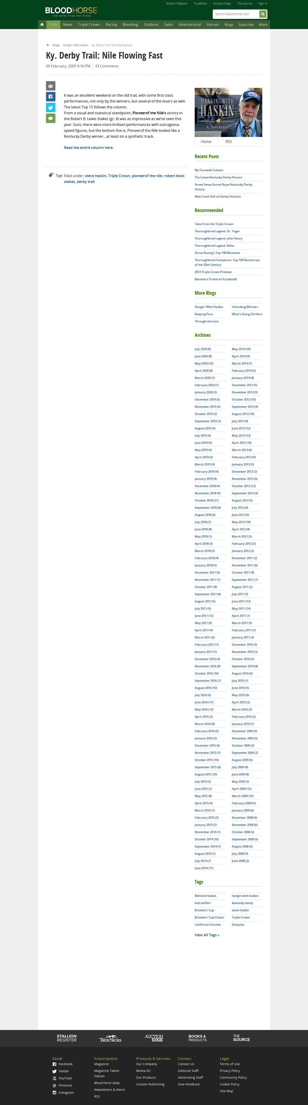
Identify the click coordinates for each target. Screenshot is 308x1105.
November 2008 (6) (245, 825)
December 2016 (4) (207, 659)
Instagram (63, 1092)
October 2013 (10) (244, 399)
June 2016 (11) (204, 702)
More (263, 24)
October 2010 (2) (243, 659)
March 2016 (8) (205, 724)
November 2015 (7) (207, 753)
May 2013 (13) (241, 435)
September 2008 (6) (245, 839)
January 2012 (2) (243, 551)
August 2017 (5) (205, 601)
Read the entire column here (88, 147)
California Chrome (208, 925)
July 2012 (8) (240, 508)
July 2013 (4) (240, 421)
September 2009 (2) (245, 753)
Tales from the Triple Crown (214, 224)
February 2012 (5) (244, 544)
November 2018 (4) (207, 493)
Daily (53, 24)
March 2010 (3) (242, 709)
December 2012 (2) (244, 471)
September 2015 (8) (208, 767)
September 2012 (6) (245, 493)
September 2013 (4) (245, 407)
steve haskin (95, 175)
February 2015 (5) (207, 818)
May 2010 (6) (240, 695)
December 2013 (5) (244, 385)
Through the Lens (207, 321)
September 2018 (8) (208, 508)
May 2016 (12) (204, 709)
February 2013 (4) (244, 457)
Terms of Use (230, 1064)
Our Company (146, 1064)
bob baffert (203, 903)
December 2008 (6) (244, 818)
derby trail (86, 181)
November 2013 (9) (245, 392)
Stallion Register (176, 3)
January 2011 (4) (243, 637)
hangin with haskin (245, 896)
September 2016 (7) (208, 681)
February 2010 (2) (244, 717)
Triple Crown (89, 24)
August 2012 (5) (242, 500)
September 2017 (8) (208, 594)
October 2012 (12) (244, 486)
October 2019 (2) (206, 414)
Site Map (226, 1091)
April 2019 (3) (204, 457)
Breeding (130, 24)
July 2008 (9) (240, 854)
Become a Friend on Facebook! (216, 279)
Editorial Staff (188, 1071)
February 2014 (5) (244, 371)
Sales (168, 24)
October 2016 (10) (207, 673)
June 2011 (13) (241, 601)
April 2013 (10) (241, 443)
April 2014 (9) (241, 356)
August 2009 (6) (242, 760)
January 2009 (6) (243, 810)
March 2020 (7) (205, 378)
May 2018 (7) (203, 536)
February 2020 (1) (207, 385)
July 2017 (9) (203, 608)
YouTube (62, 1078)
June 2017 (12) (204, 616)
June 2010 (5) (240, 688)
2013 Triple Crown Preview (213, 272)
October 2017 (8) (206, 587)
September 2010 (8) (245, 666)
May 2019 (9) (203, 450)
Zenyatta (238, 925)
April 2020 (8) (204, 371)
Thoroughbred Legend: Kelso (214, 246)
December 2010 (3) (244, 644)
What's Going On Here (247, 314)
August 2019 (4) (205, 428)
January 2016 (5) (206, 738)
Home (47, 44)
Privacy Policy (230, 1071)
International (190, 24)
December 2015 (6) (207, 745)
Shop (198, 1038)
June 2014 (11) (204, 868)
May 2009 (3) (240, 781)
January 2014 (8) (243, 378)
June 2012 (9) (240, 515)
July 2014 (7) (203, 861)
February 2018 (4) (207, 558)
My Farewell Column (209, 170)
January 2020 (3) (206, 392)
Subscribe (246, 24)
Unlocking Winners (245, 307)
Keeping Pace (204, 314)
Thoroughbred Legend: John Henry (218, 238)
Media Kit (143, 1071)
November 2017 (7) (207, 580)
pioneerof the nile (147, 175)
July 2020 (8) (203, 349)
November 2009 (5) (245, 738)
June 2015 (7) (203, 789)
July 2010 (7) (240, 681)
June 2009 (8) (240, 774)
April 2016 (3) (204, 717)
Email (50, 86)
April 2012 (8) (241, 529)
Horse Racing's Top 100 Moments (217, 253)
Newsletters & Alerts (109, 1089)
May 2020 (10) (204, 363)
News (67, 24)
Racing (111, 24)
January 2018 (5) (206, 565)
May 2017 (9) (203, 623)
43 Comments (107, 66)
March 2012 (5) (242, 536)
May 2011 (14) (241, 608)
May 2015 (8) (203, 796)
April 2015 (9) (204, 803)
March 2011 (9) (242, 623)
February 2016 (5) (207, 731)
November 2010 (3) (245, 652)
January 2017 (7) (206, 652)
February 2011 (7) (244, 630)
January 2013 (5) (243, 464)
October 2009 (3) (243, 745)
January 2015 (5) (206, 825)
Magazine (101, 1064)
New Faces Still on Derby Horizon (218, 196)
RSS (229, 141)
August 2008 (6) (242, 846)
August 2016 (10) (206, 688)
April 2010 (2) (241, 702)
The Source (244, 3)
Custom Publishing (150, 1084)
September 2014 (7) (208, 846)
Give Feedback (189, 1084)
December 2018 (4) (207, 486)
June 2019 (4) (203, 443)
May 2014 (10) (241, 349)
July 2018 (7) (203, 522)
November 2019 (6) (207, 407)
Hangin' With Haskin (75, 45)
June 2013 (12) (241, 428)
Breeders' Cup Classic (209, 917)
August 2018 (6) (205, 515)
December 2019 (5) (207, 399)
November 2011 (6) (245, 565)
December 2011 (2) (244, 558)
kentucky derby (242, 903)
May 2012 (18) (241, 522)
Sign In (262, 3)
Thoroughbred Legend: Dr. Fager (217, 231)
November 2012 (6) (245, 479)
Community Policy (233, 1077)
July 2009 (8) (240, 767)
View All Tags (206, 934)
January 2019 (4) (206, 479)
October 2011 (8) (243, 572)
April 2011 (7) (241, 616)
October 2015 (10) (207, 760)
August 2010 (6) (242, 673)
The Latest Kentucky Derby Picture (218, 177)
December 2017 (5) (207, 572)
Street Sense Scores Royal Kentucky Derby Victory (223, 186)
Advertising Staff (190, 1077)
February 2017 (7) (207, 644)
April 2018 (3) (204, 544)
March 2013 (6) (242, 450)
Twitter (50, 107)
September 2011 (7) (245, 580)
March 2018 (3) (205, 551)
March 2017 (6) (205, 637)
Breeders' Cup (204, 910)
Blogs (229, 24)
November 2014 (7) (207, 832)
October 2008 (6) (243, 832)
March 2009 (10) (242, 796)
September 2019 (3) (208, 421)
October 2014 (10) (207, 839)
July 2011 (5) (240, 594)
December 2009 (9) (244, 731)
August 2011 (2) (242, 587)
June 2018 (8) (203, 529)
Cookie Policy (229, 1084)
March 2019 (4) (205, 464)
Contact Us (186, 1064)
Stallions (151, 24)
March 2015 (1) (205, 810)
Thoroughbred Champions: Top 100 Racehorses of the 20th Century (227, 262)
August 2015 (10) (206, 774)
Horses (213, 24)
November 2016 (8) (207, 666)
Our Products (146, 1077)
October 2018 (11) (207, 500)
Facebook (50, 96)
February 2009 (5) (244, 803)
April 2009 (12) (241, 789)
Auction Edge (222, 3)
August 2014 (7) (205, 854)
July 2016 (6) (203, 695)
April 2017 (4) (204, 630)
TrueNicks (200, 3)
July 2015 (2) (203, 781)
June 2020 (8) (203, 356)
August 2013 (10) (243, 414)
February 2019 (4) (207, 471)
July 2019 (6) (203, 435)
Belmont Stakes (205, 896)
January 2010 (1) (243, 724)
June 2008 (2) (240, 861)
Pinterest (62, 1085)
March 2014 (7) (242, 363)
